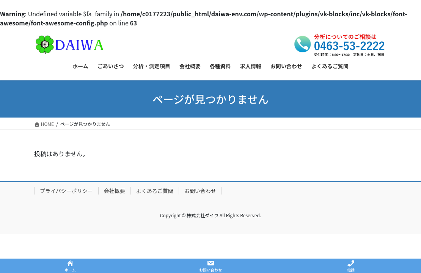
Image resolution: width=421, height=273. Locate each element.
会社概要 (114, 191)
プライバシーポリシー (66, 191)
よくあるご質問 (154, 191)
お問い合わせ (200, 191)
